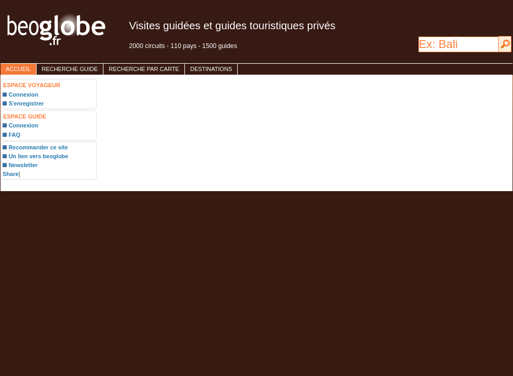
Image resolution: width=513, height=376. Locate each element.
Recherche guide (70, 69)
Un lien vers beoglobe (38, 156)
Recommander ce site (38, 147)
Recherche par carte (144, 69)
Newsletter (23, 165)
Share (11, 174)
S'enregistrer (25, 103)
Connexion (23, 94)
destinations (211, 69)
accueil (18, 69)
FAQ (14, 135)
